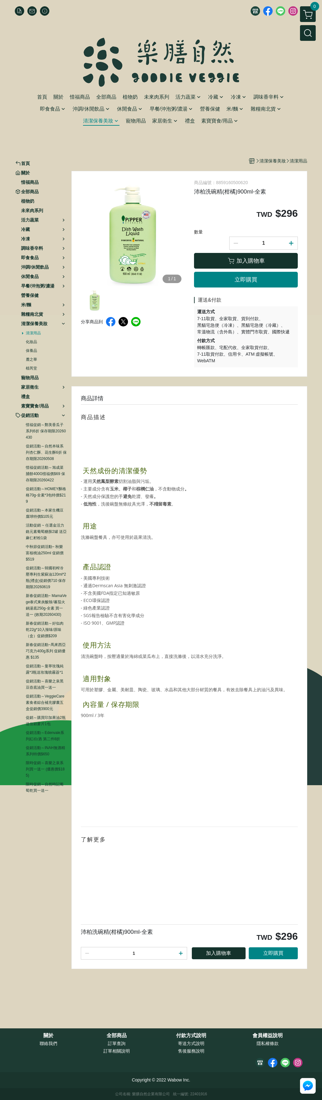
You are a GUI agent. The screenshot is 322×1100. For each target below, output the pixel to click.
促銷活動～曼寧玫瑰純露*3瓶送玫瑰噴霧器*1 (45, 669)
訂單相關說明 (116, 1051)
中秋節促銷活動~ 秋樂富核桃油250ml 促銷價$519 (45, 553)
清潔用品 (33, 333)
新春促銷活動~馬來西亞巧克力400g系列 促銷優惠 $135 (46, 651)
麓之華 (31, 359)
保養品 (31, 350)
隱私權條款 (268, 1043)
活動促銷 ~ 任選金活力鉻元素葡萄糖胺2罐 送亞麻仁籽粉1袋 (46, 531)
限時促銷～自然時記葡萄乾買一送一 (45, 787)
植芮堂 (31, 368)
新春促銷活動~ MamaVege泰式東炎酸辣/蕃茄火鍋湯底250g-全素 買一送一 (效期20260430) (46, 605)
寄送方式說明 (191, 1043)
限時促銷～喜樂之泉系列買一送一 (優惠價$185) (45, 769)
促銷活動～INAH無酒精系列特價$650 (45, 751)
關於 (48, 1035)
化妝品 (31, 342)
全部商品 (117, 1035)
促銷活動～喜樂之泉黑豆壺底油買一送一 (45, 684)
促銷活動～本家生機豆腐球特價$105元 (45, 513)
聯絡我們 (48, 1043)
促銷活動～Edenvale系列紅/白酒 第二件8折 (45, 736)
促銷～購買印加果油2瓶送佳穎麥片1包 (46, 720)
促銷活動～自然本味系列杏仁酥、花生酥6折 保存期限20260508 (46, 452)
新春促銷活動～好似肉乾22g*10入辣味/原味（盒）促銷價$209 (45, 629)
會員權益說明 (268, 1035)
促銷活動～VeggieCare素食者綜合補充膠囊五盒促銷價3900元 (45, 702)
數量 (198, 231)
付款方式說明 (191, 1035)
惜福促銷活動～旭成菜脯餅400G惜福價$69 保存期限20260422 (45, 473)
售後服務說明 (191, 1051)
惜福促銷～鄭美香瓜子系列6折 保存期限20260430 (46, 431)
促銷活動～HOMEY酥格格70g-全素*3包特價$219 (46, 495)
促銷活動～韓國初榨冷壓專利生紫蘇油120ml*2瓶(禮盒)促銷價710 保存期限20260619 (46, 577)
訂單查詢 (116, 1043)
